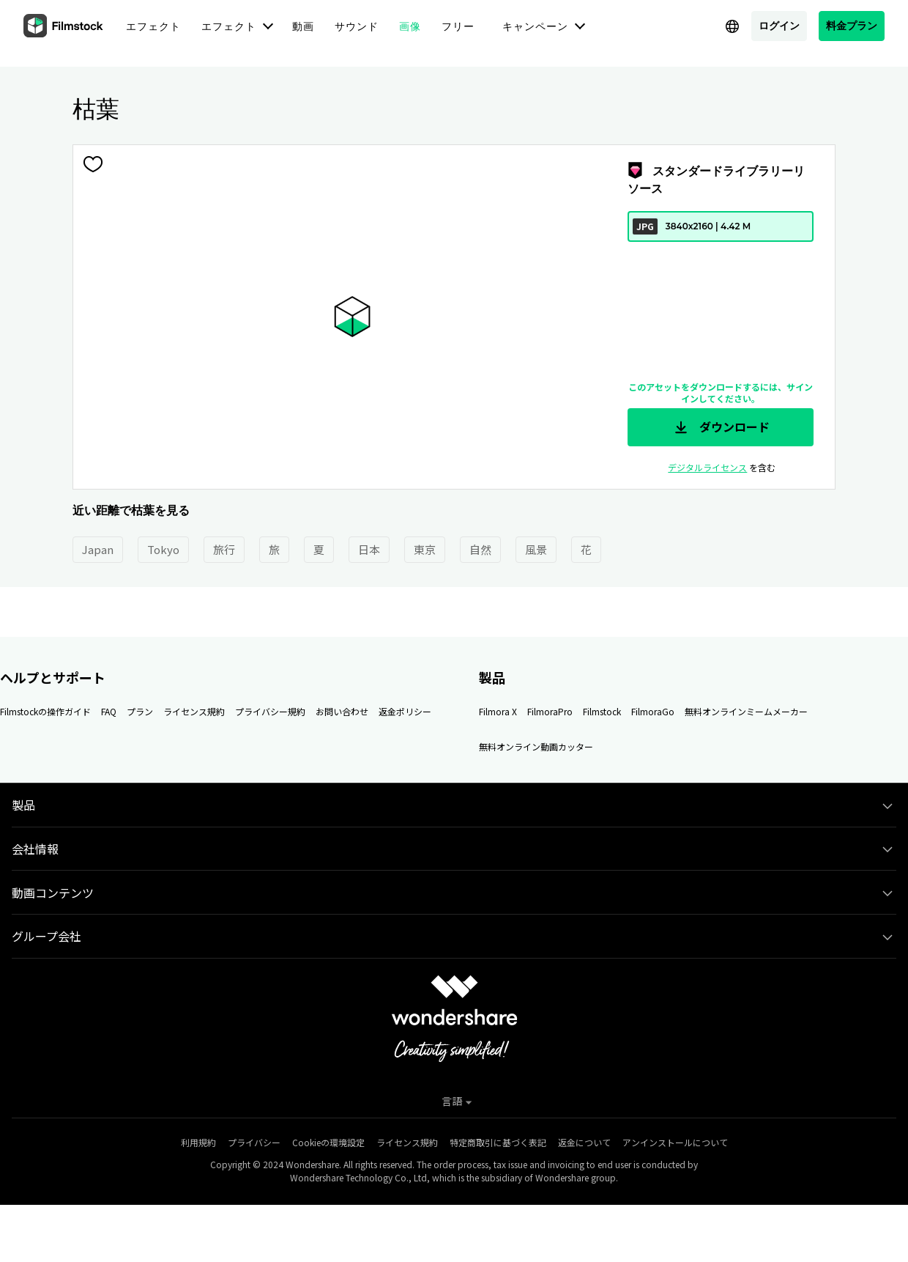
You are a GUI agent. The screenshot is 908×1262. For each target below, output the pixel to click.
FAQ (108, 711)
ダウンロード (720, 427)
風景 (536, 549)
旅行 (224, 549)
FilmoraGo (652, 711)
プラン (140, 711)
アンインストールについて (675, 1142)
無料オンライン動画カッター (536, 746)
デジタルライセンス (707, 467)
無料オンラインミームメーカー (746, 711)
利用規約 (198, 1142)
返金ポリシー (405, 711)
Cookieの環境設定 (328, 1142)
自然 (480, 549)
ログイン (779, 25)
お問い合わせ (342, 711)
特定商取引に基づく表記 (498, 1142)
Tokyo (163, 549)
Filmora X (498, 711)
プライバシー (254, 1142)
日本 (369, 549)
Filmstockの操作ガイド (45, 711)
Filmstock (602, 711)
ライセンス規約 (194, 711)
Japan (98, 549)
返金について (584, 1142)
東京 (425, 549)
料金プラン (851, 25)
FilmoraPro (550, 711)
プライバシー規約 (270, 711)
